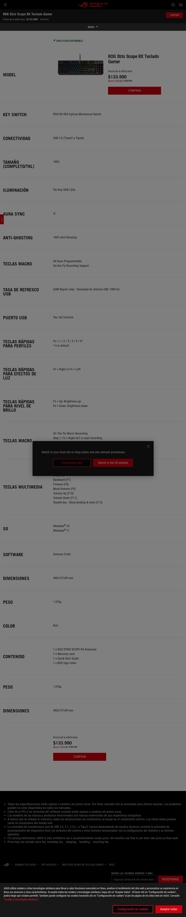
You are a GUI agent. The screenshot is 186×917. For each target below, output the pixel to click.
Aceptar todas (168, 909)
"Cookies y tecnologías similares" (21, 899)
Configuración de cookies (133, 909)
